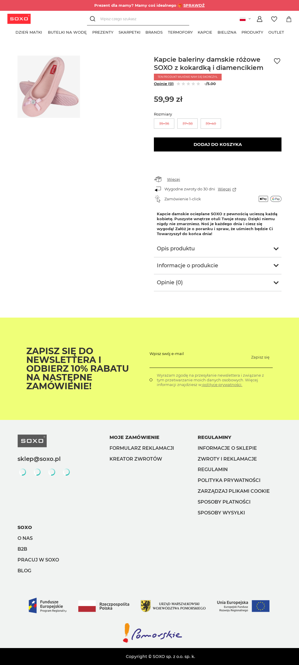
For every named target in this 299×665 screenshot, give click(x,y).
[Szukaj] (93, 18)
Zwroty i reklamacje (227, 459)
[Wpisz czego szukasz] (138, 18)
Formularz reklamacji (141, 448)
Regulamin (213, 469)
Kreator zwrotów (135, 459)
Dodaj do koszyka (218, 144)
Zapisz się (260, 357)
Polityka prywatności (229, 480)
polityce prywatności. (221, 384)
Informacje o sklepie (227, 448)
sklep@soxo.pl (39, 458)
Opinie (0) (164, 83)
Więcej (173, 179)
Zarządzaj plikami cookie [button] (234, 491)
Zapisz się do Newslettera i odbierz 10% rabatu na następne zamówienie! (77, 369)
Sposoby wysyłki (221, 513)
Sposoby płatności (224, 502)
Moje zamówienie (134, 437)
